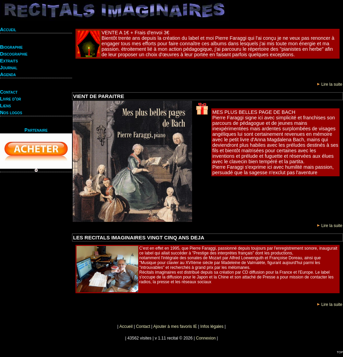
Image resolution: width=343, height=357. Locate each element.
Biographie (11, 47)
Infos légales (211, 326)
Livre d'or (10, 99)
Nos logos (11, 112)
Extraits (9, 60)
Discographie (13, 54)
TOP (340, 352)
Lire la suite (329, 84)
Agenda (8, 74)
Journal (8, 67)
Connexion (205, 338)
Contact (8, 92)
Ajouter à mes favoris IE (175, 326)
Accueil (8, 29)
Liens (5, 105)
